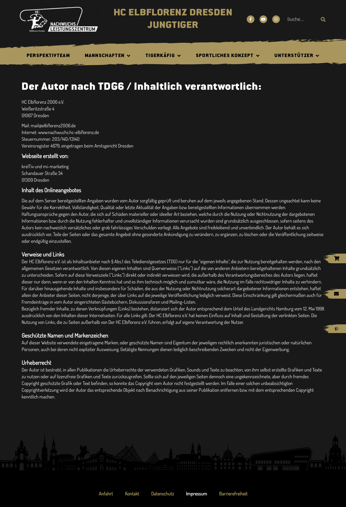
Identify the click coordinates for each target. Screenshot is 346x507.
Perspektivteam (48, 56)
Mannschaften (108, 56)
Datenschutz (162, 493)
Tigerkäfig (163, 56)
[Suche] (323, 19)
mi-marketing (56, 166)
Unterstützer (296, 56)
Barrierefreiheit (233, 493)
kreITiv (28, 166)
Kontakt (132, 493)
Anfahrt (106, 493)
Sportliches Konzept (228, 56)
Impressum (196, 493)
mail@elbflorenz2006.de (53, 125)
